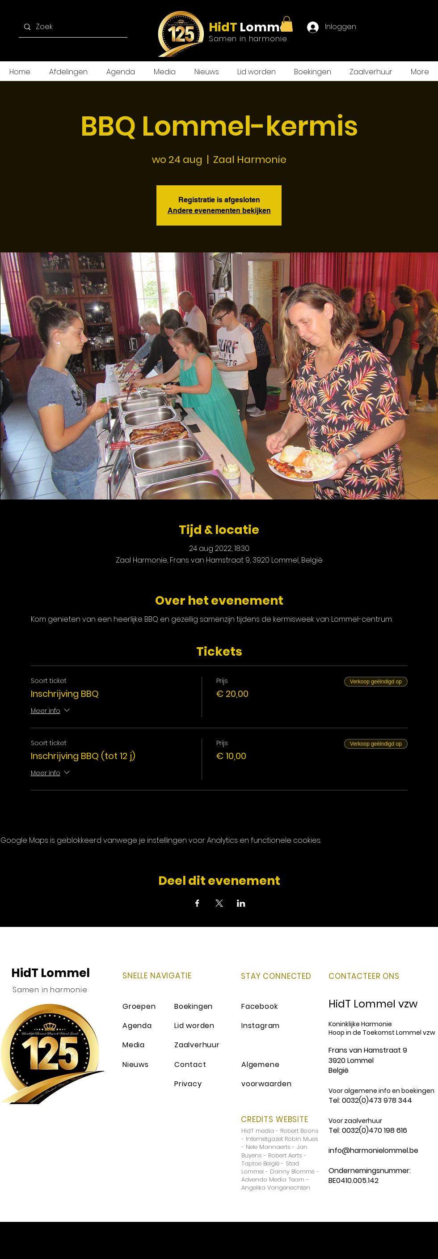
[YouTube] (419, 27)
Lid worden (194, 1025)
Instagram (260, 1025)
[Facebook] (365, 27)
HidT (223, 27)
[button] (286, 24)
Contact (190, 1064)
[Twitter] (383, 27)
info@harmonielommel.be (373, 1150)
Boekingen (193, 1006)
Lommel (264, 27)
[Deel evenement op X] (219, 903)
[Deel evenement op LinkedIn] (241, 903)
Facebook (259, 1006)
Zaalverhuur (197, 1045)
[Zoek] (72, 27)
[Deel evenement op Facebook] (197, 903)
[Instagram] (401, 27)
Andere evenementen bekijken (219, 210)
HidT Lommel (50, 973)
